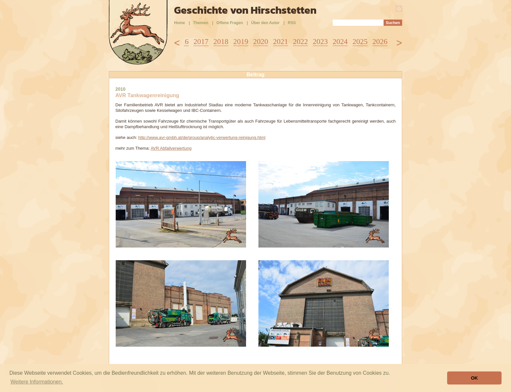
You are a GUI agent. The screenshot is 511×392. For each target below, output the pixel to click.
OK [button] (474, 378)
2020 (260, 42)
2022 (300, 42)
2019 (240, 42)
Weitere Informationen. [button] (36, 381)
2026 (379, 42)
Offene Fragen (229, 23)
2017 (201, 42)
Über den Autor (265, 23)
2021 (280, 42)
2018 (220, 42)
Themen (200, 23)
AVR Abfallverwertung (171, 148)
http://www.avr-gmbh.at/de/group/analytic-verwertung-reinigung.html (201, 137)
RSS (292, 23)
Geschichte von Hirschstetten (245, 10)
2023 (320, 42)
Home (179, 23)
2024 (340, 42)
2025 (360, 42)
